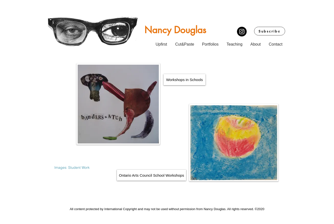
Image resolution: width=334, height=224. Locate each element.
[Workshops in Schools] (184, 79)
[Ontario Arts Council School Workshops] (151, 175)
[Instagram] (242, 31)
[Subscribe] (269, 31)
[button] (211, 42)
